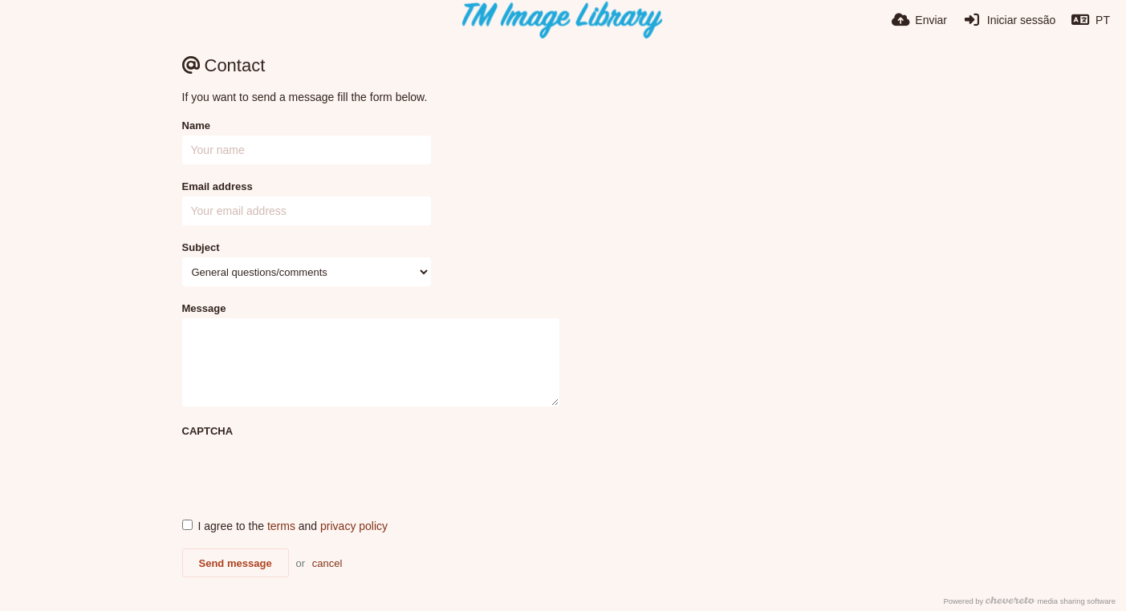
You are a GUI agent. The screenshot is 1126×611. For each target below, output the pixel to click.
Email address (217, 186)
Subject (201, 247)
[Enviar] (919, 20)
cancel (327, 563)
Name (196, 125)
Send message (235, 563)
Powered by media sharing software (1029, 601)
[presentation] (304, 472)
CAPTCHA (208, 431)
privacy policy (354, 526)
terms (281, 526)
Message (204, 308)
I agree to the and (285, 526)
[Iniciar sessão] (1009, 20)
